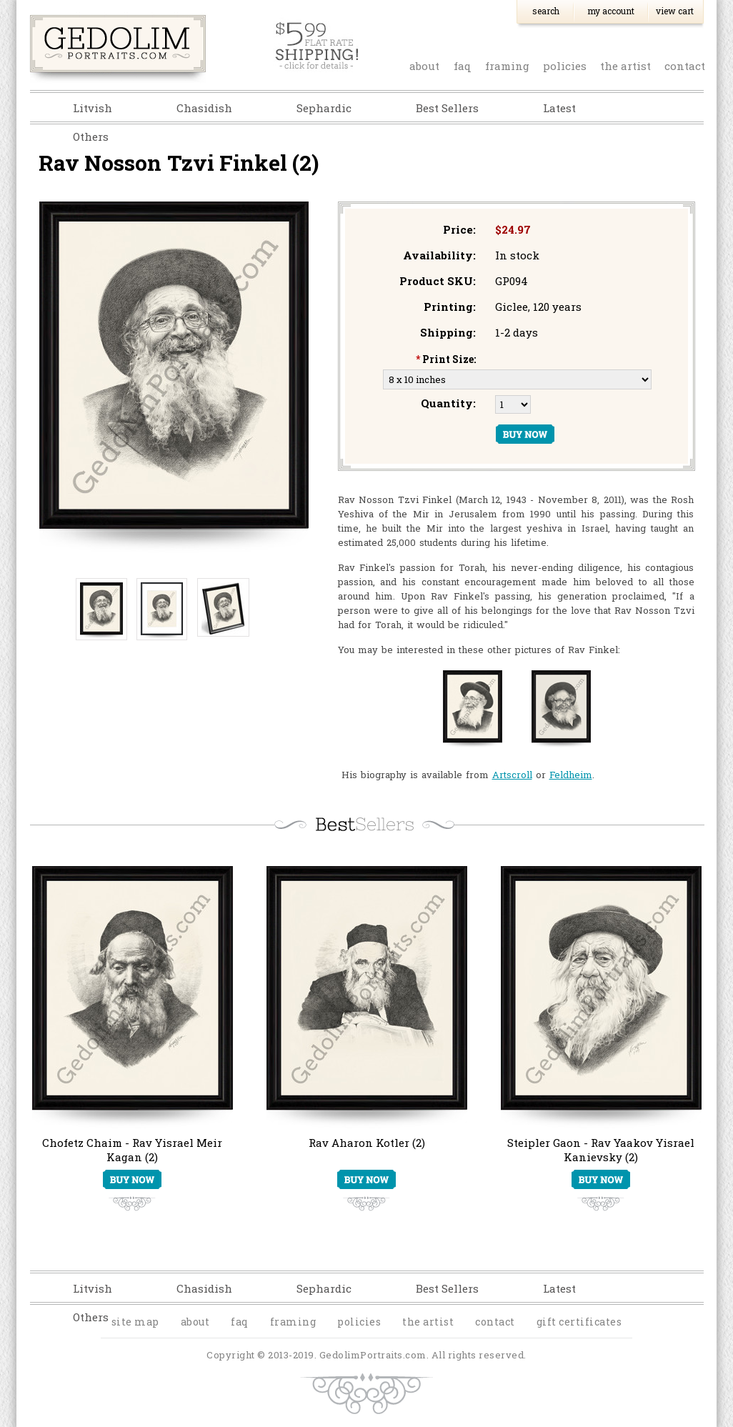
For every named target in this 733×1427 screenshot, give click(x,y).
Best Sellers (447, 108)
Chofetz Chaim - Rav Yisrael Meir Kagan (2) (132, 1149)
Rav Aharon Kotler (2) (367, 1142)
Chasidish (204, 108)
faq (463, 66)
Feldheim (570, 774)
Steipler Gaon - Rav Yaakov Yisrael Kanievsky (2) (600, 1149)
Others (91, 136)
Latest (559, 108)
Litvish (92, 108)
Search (545, 10)
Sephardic (323, 108)
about (424, 66)
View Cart (675, 10)
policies (565, 66)
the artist (625, 66)
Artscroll (512, 774)
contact (684, 66)
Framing (507, 66)
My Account (610, 10)
